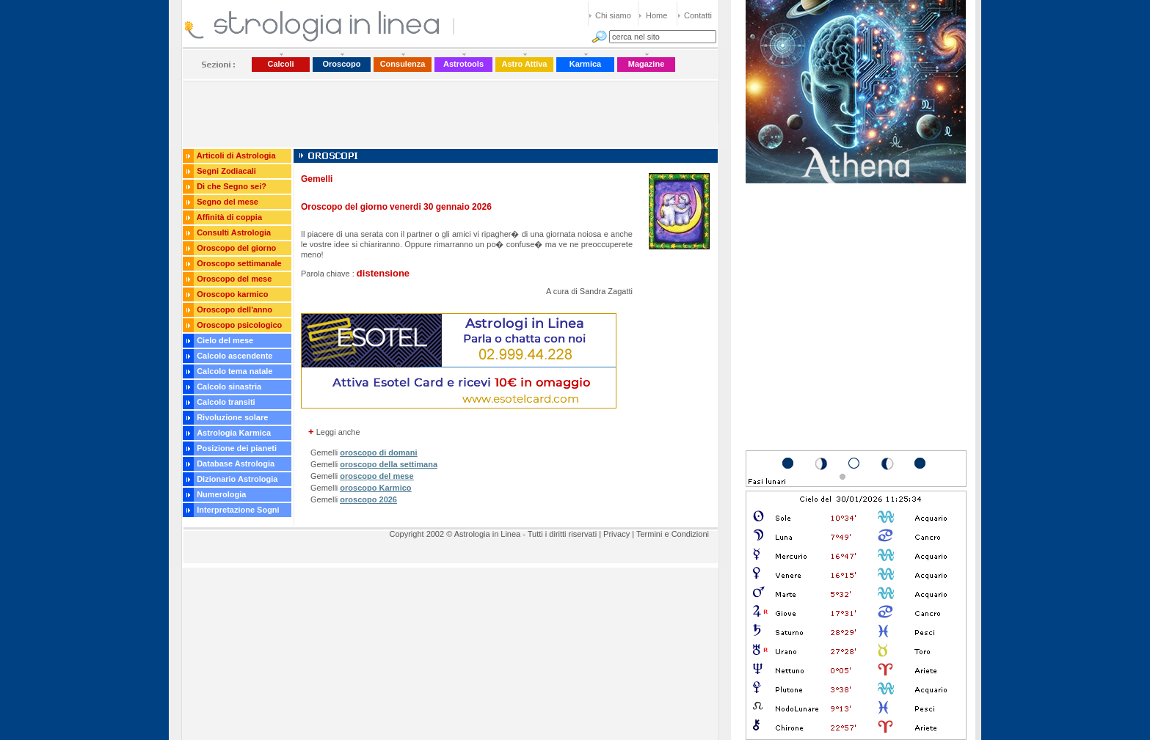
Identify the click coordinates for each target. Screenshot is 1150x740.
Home (656, 15)
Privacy (616, 534)
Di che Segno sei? (231, 186)
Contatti (698, 15)
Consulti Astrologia (234, 232)
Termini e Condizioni (672, 534)
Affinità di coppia (229, 217)
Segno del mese (227, 201)
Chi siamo (613, 15)
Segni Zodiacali (226, 170)
